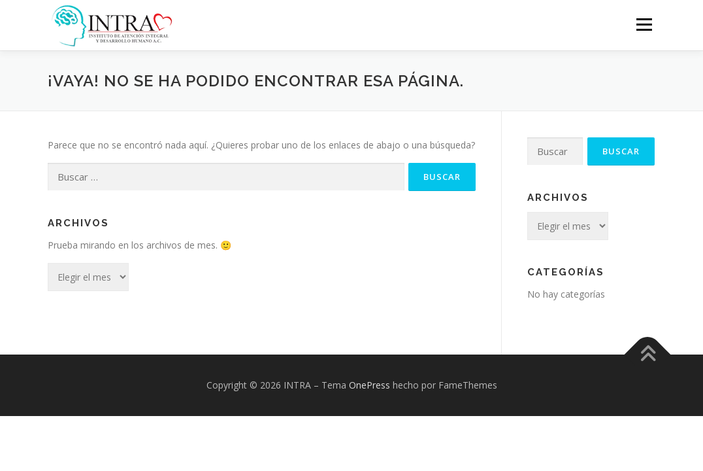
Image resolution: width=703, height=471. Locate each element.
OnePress (369, 385)
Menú (643, 24)
